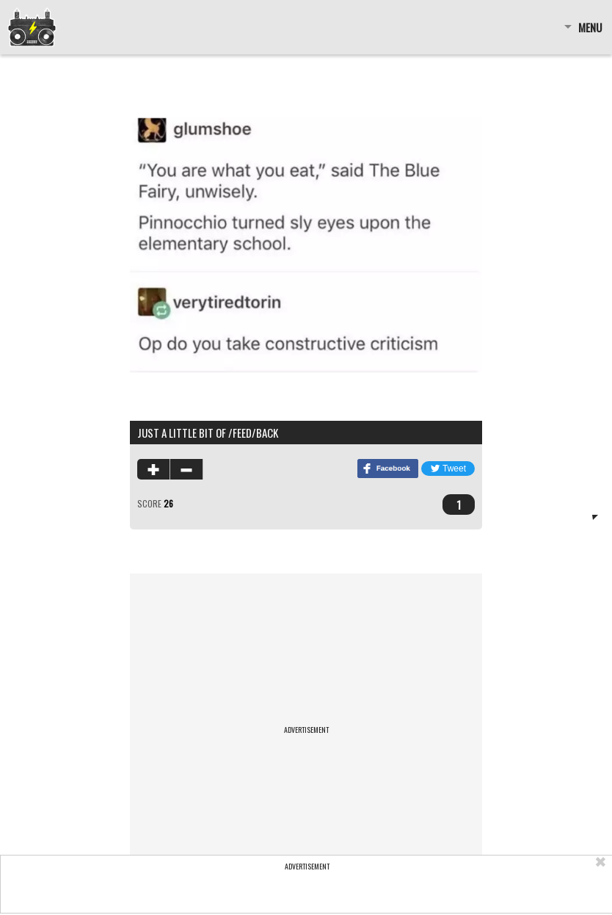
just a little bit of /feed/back (207, 432)
